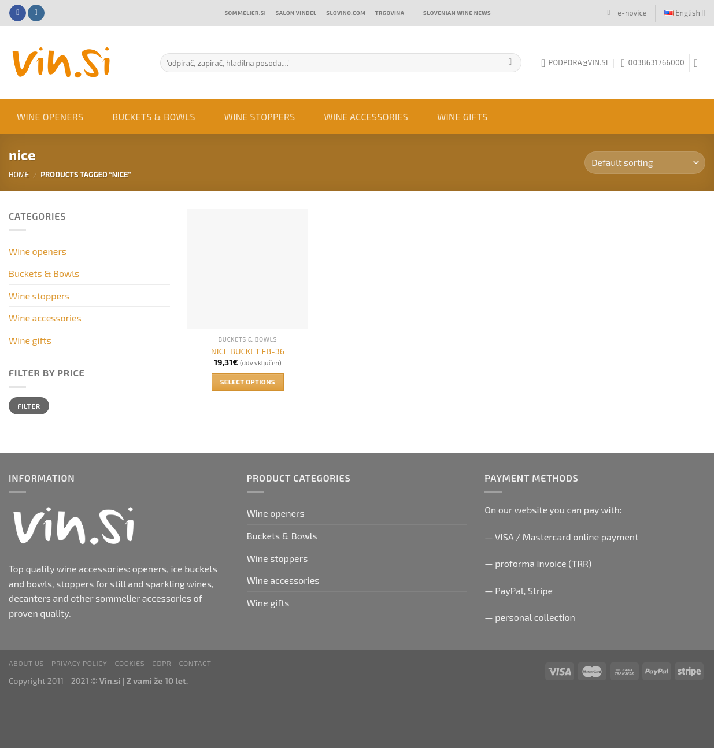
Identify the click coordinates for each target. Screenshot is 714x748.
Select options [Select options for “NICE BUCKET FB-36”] (247, 381)
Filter (28, 406)
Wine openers (50, 116)
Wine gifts (462, 116)
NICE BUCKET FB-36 (247, 351)
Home (19, 174)
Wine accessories (366, 116)
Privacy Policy (79, 663)
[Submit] (510, 63)
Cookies (130, 663)
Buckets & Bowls (153, 116)
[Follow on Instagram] (36, 13)
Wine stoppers (259, 116)
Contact (195, 663)
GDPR (161, 663)
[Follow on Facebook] (17, 13)
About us (26, 663)
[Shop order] (644, 162)
